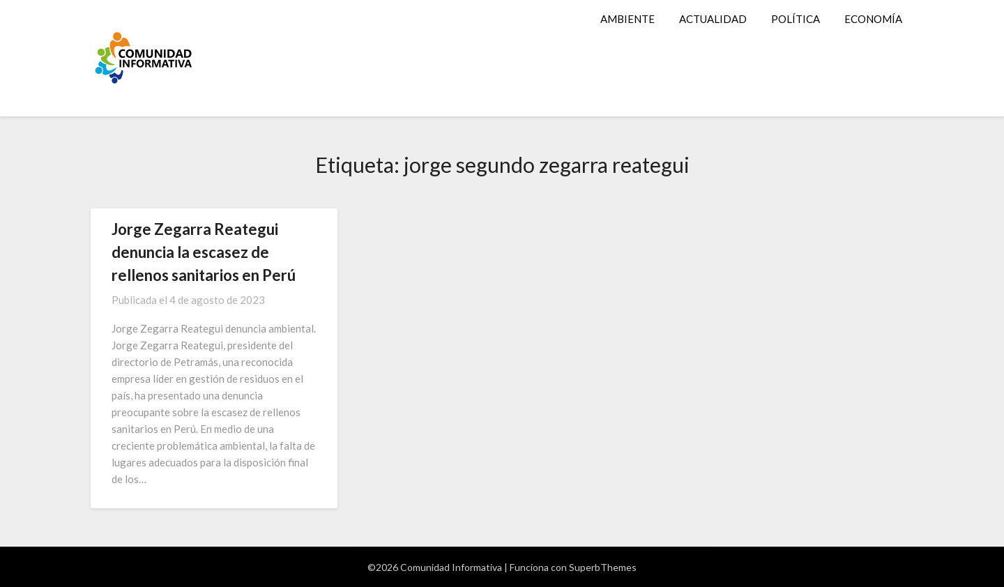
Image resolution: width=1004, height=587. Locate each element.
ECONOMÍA (873, 19)
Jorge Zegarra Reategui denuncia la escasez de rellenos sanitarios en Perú (204, 252)
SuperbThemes (603, 567)
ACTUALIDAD (713, 19)
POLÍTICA (795, 19)
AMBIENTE (627, 19)
